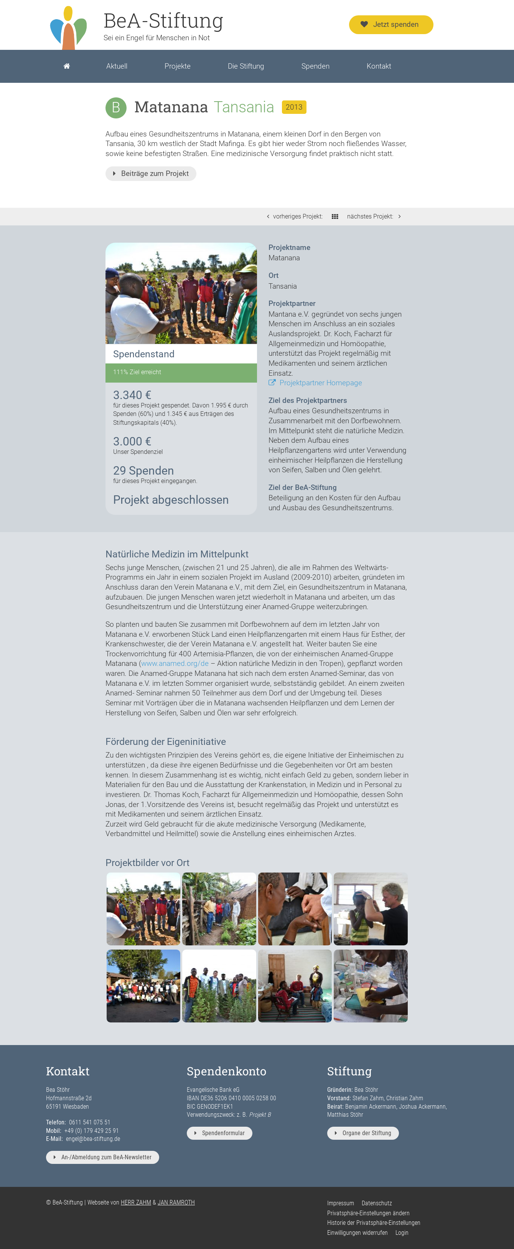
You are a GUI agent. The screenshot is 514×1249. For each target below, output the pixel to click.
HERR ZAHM (136, 1202)
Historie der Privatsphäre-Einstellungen (373, 1222)
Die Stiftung (246, 66)
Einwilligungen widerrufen (357, 1232)
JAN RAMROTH (176, 1202)
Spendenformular (219, 1133)
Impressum (340, 1203)
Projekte (178, 66)
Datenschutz (377, 1203)
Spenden (315, 66)
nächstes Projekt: (376, 216)
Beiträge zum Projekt (151, 173)
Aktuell (116, 66)
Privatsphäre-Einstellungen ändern (368, 1213)
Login (402, 1232)
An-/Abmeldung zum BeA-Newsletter (103, 1157)
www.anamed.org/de (175, 663)
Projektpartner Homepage (315, 382)
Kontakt (379, 66)
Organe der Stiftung (363, 1133)
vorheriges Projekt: (293, 216)
